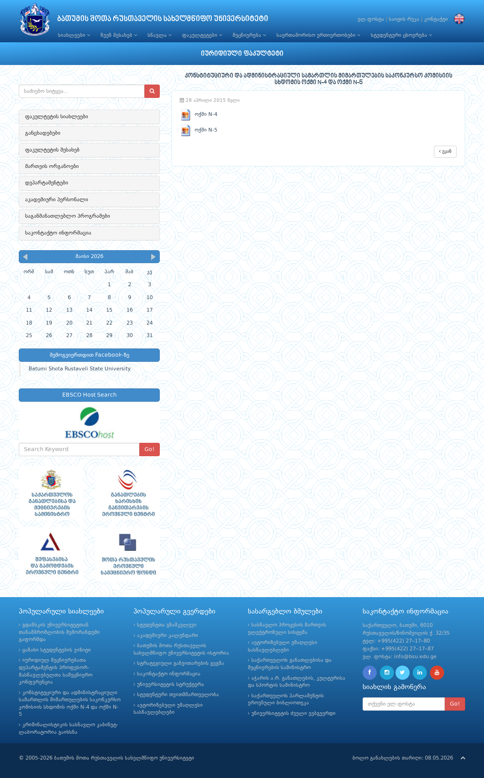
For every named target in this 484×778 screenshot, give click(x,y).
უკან (445, 151)
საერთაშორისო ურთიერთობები (318, 35)
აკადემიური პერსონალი (56, 199)
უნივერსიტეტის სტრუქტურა (170, 684)
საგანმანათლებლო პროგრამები (67, 216)
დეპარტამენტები (46, 183)
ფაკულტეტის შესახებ (52, 150)
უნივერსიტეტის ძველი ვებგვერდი (293, 713)
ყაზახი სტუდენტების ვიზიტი (56, 650)
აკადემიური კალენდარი (167, 635)
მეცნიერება (249, 35)
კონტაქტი (436, 19)
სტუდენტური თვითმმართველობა (178, 694)
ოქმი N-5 (198, 130)
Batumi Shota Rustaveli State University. (80, 369)
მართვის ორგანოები (52, 166)
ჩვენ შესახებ (119, 35)
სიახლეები (74, 35)
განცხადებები (42, 133)
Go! (149, 449)
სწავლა (160, 35)
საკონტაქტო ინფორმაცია (58, 233)
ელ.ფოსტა (371, 19)
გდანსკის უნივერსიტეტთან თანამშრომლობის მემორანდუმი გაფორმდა (59, 632)
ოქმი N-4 (198, 114)
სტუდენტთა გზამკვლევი (167, 625)
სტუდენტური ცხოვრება (401, 35)
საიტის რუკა (404, 19)
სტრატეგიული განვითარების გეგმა (180, 663)
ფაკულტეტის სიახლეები (56, 116)
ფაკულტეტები (202, 35)
